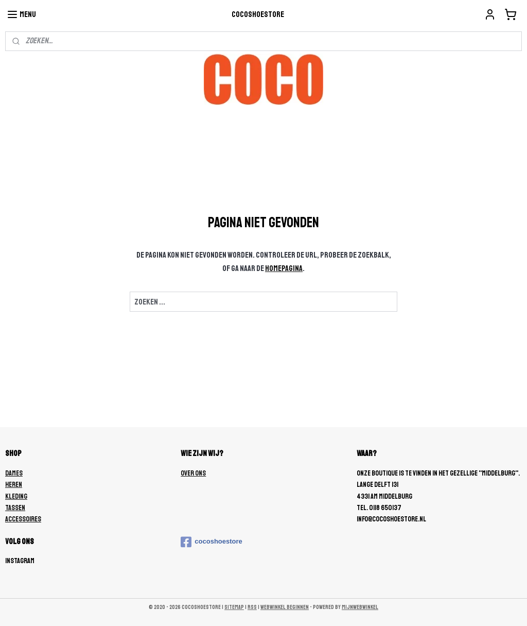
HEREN (13, 484)
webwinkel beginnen (284, 607)
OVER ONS (193, 473)
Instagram (19, 560)
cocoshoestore (211, 542)
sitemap (234, 607)
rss (252, 607)
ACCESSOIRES (23, 519)
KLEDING (16, 496)
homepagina (284, 268)
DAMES (14, 473)
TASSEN (15, 507)
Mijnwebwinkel (360, 607)
